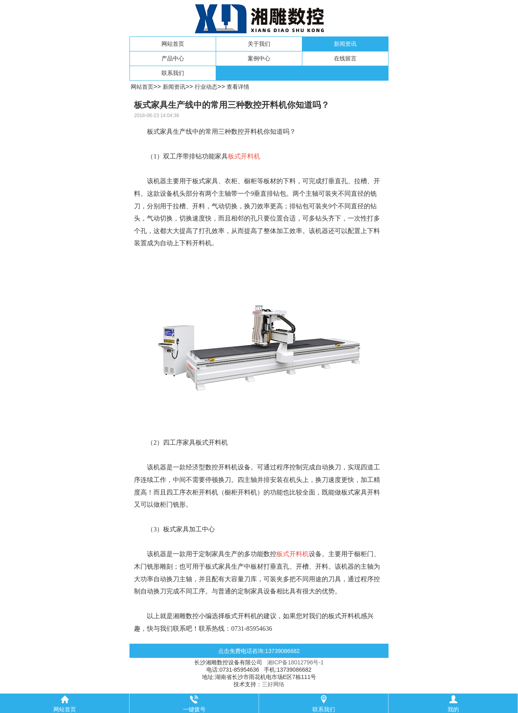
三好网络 (273, 684)
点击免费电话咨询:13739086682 (259, 651)
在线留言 (345, 58)
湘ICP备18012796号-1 (295, 662)
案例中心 (259, 58)
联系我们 (172, 73)
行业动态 (206, 87)
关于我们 (259, 44)
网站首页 (172, 44)
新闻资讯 (345, 44)
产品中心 (172, 58)
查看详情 (238, 87)
